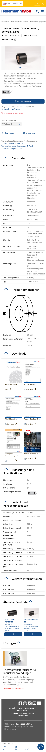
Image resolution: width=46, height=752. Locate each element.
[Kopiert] (16, 39)
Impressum (29, 708)
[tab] (23, 158)
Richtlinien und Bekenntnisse (21, 713)
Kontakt (12, 708)
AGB (20, 708)
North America (12, 3)
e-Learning (29, 133)
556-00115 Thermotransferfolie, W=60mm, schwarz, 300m (32, 620)
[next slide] (43, 60)
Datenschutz (22, 711)
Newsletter (23, 716)
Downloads (7, 133)
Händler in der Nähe (8, 120)
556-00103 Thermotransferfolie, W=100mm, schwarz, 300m (13, 620)
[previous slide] (2, 60)
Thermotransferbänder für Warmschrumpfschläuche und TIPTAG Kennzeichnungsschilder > (17, 146)
